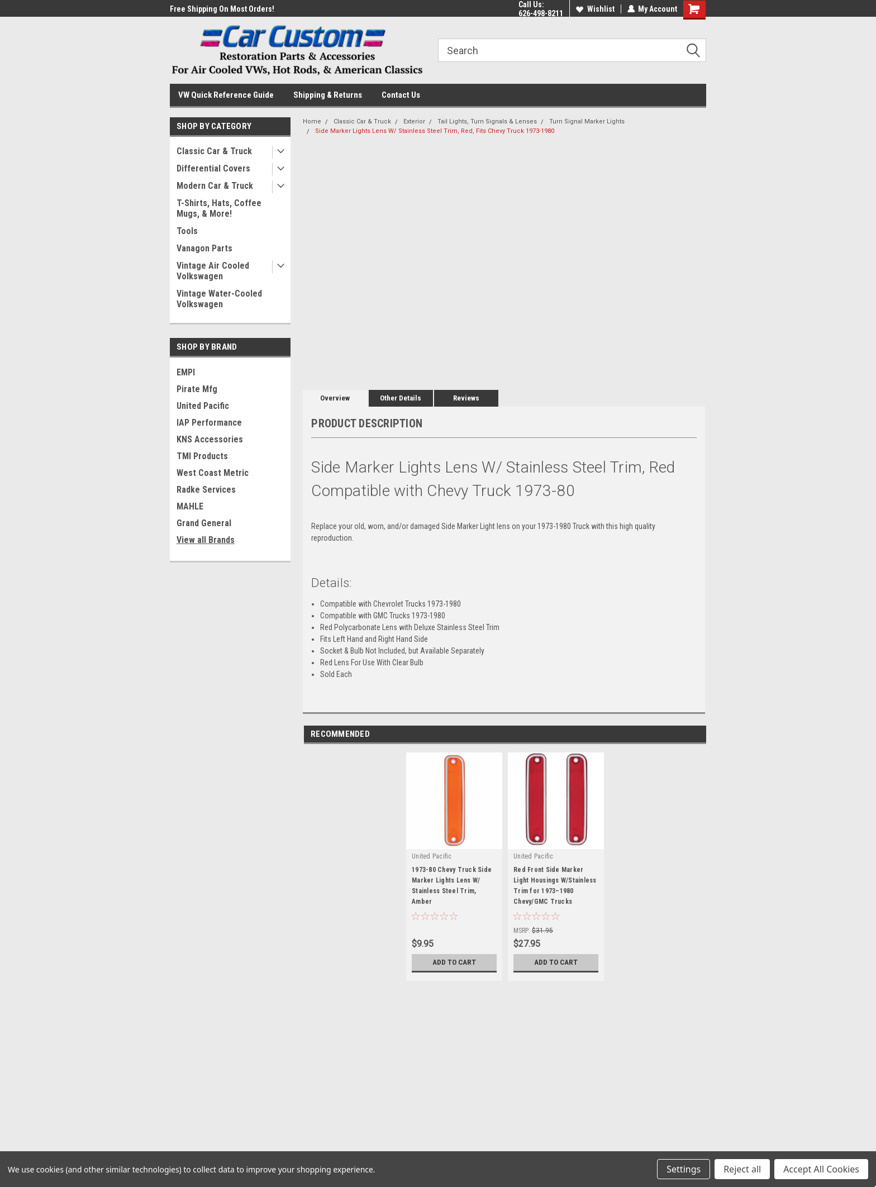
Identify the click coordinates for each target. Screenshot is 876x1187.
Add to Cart (454, 962)
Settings (683, 1169)
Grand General (204, 523)
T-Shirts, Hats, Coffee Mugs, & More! (219, 208)
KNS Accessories (210, 439)
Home (312, 121)
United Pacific (203, 406)
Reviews (466, 398)
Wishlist (594, 8)
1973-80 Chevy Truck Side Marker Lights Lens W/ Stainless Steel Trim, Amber (452, 885)
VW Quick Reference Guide (226, 95)
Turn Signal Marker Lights (587, 121)
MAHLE (190, 506)
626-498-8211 (540, 13)
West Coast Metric (213, 473)
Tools (187, 231)
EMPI (186, 372)
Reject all (742, 1169)
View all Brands (206, 540)
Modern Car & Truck (215, 185)
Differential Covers (213, 168)
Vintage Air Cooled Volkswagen (213, 271)
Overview (335, 398)
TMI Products (202, 456)
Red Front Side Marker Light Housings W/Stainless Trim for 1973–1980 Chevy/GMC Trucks (555, 885)
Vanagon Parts (204, 248)
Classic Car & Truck (214, 151)
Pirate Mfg (197, 389)
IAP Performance (209, 422)
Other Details (400, 398)
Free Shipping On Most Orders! (222, 8)
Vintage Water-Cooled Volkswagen (219, 298)
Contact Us (401, 95)
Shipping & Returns (327, 95)
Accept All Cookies (821, 1169)
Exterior (414, 121)
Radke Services (206, 489)
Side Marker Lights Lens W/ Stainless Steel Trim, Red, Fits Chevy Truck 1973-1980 (434, 131)
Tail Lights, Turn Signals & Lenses (487, 121)
